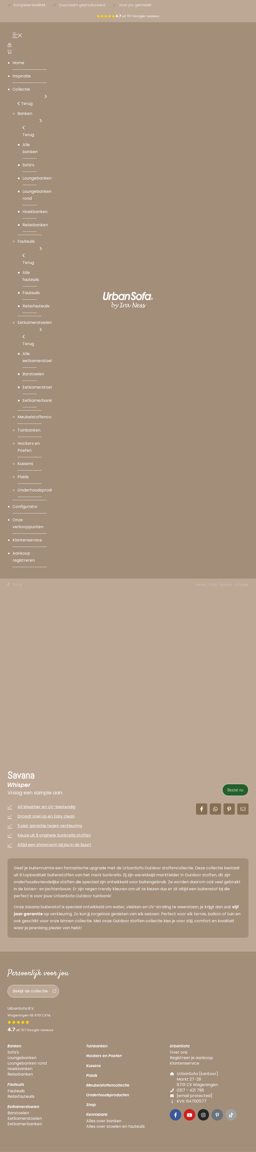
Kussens (93, 1066)
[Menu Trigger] (16, 36)
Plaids (91, 1075)
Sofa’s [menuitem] (28, 165)
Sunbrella (111, 875)
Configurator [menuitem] (25, 506)
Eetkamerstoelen (23, 1107)
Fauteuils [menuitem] (30, 245)
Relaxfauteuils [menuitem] (36, 306)
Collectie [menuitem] (29, 93)
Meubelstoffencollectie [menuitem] (40, 417)
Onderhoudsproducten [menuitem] (40, 490)
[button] (15, 584)
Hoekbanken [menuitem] (35, 212)
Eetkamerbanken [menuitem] (39, 400)
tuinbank (101, 896)
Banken (14, 1046)
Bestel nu (235, 790)
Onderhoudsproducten (107, 1095)
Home (200, 584)
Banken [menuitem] (30, 117)
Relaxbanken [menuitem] (35, 225)
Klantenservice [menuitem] (27, 540)
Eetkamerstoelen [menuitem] (35, 326)
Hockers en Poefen (104, 1056)
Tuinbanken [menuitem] (29, 430)
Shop (212, 584)
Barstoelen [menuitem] (33, 374)
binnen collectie (76, 921)
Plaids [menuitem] (23, 477)
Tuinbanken (97, 1046)
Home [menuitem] (18, 63)
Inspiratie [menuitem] (21, 76)
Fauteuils (16, 1085)
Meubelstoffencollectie (108, 1085)
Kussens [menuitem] (25, 463)
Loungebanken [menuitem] (37, 178)
